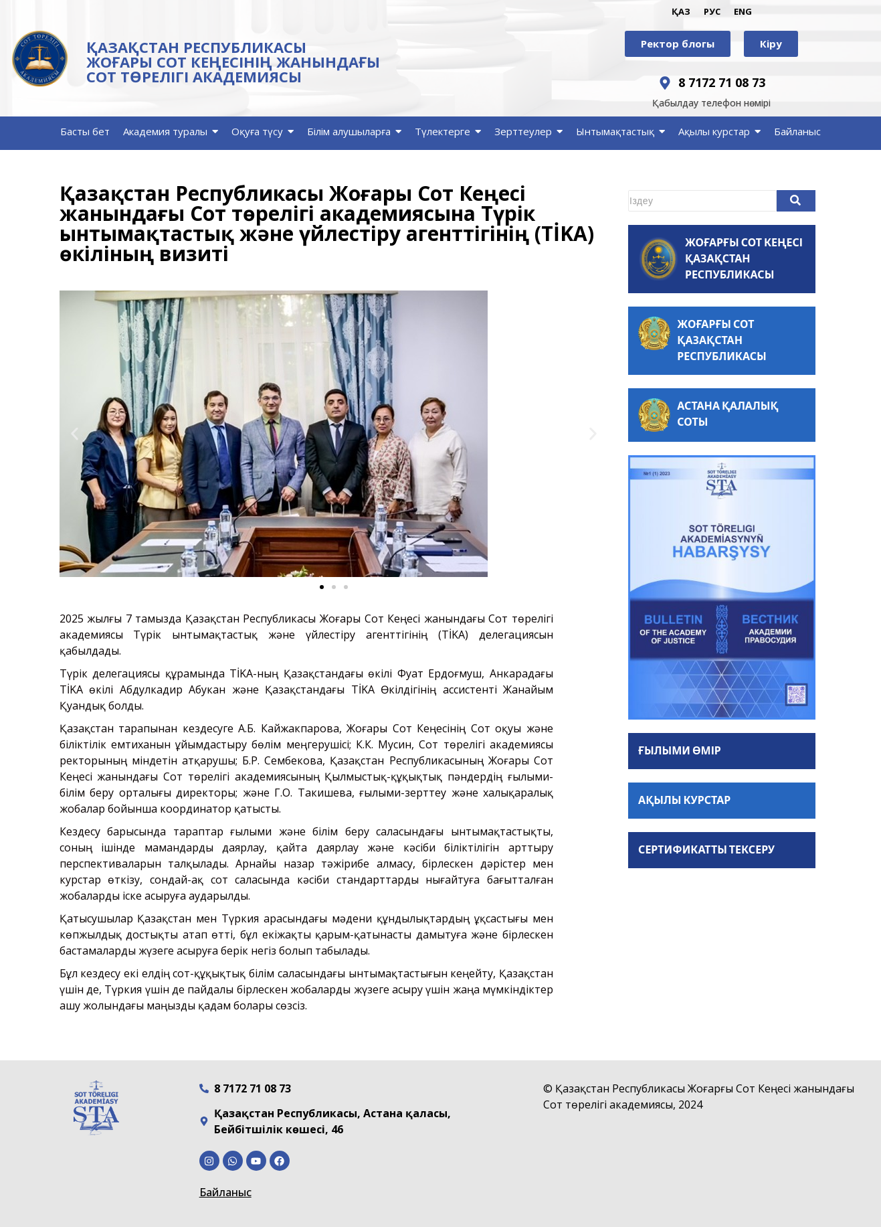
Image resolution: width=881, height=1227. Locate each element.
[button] (74, 434)
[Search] (702, 201)
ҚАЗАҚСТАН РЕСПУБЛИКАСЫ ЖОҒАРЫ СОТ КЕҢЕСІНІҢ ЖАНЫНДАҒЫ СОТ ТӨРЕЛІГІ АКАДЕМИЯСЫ (233, 61)
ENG (743, 11)
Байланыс (225, 1192)
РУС (712, 11)
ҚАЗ (681, 11)
